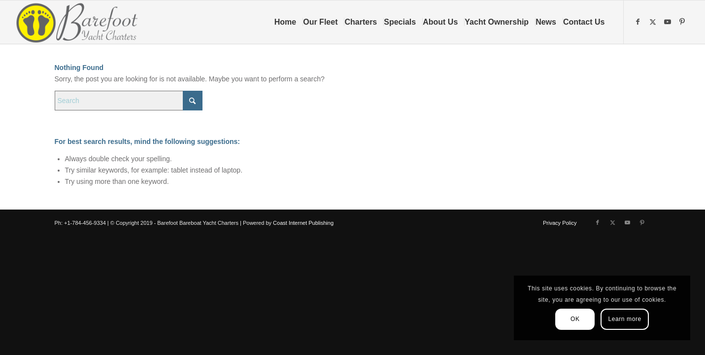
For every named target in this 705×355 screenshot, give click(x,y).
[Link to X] (653, 21)
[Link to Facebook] (639, 21)
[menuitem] (288, 22)
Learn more (624, 319)
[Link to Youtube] (668, 21)
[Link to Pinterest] (683, 21)
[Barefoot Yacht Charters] (80, 22)
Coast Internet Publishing (303, 223)
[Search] (128, 100)
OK (575, 319)
